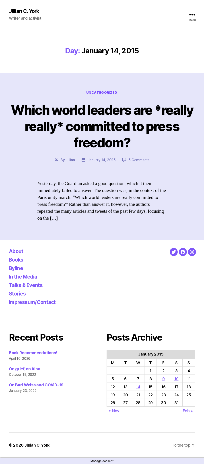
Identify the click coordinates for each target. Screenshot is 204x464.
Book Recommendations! (33, 353)
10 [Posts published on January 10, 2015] (176, 379)
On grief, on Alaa (24, 369)
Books (17, 260)
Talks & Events (27, 285)
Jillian (70, 160)
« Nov (114, 411)
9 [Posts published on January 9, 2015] (163, 379)
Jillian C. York (24, 11)
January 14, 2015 (101, 160)
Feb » (188, 411)
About (16, 251)
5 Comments (138, 160)
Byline (16, 268)
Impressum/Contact (34, 302)
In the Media (24, 277)
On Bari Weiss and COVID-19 (36, 385)
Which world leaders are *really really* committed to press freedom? (102, 126)
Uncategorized (101, 93)
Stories (18, 294)
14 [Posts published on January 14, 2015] (138, 387)
